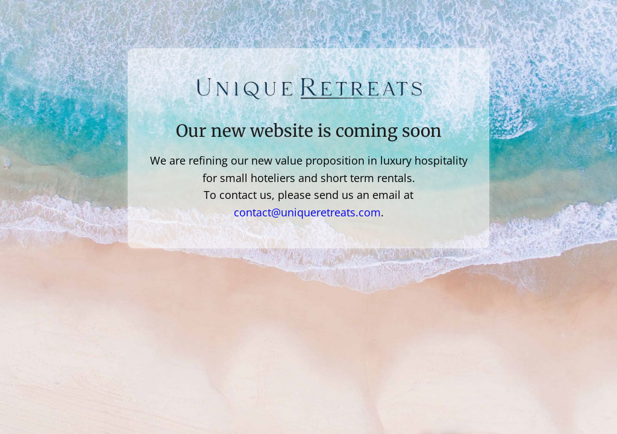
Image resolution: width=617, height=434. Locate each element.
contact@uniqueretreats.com (307, 212)
